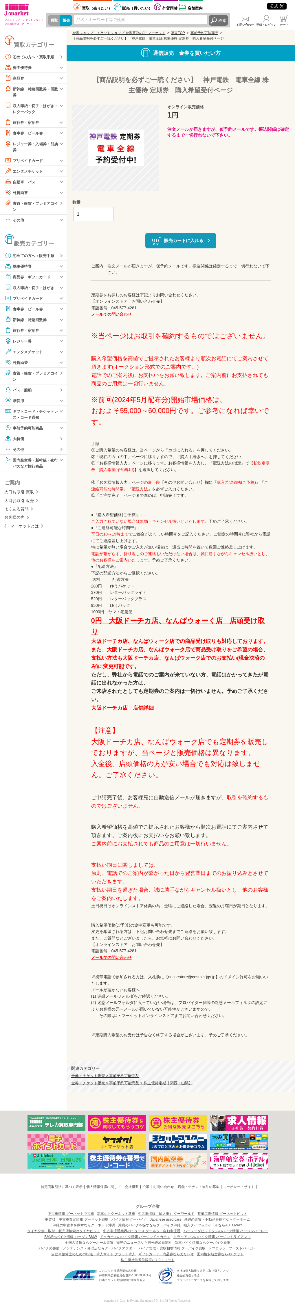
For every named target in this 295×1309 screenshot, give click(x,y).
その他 (15, 221)
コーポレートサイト (238, 1187)
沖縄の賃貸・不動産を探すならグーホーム (217, 1219)
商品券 (15, 78)
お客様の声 (14, 520)
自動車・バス (21, 182)
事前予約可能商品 (25, 430)
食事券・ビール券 (25, 133)
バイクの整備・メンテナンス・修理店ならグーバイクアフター (87, 1248)
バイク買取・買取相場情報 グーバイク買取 (172, 1248)
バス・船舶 (19, 391)
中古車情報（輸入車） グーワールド (166, 1214)
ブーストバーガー (242, 1248)
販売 (67, 20)
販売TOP (178, 33)
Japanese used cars (165, 1219)
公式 (277, 6)
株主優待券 (19, 67)
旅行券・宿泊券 (23, 123)
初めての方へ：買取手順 (31, 56)
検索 (222, 20)
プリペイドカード (25, 161)
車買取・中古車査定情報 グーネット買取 (76, 1219)
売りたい (97, 8)
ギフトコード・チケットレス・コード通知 (31, 416)
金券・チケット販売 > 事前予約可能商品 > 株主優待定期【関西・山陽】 (132, 1083)
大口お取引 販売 (19, 503)
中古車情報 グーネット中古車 (71, 1214)
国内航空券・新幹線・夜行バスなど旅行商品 (31, 465)
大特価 (15, 440)
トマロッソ (217, 1248)
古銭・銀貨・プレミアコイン (31, 207)
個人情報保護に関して (103, 1187)
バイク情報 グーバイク (129, 1219)
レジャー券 (19, 342)
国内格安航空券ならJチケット (220, 1254)
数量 (76, 202)
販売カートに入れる (183, 240)
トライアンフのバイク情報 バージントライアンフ (212, 1237)
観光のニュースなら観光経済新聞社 (144, 1243)
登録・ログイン (266, 24)
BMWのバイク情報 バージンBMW (70, 1237)
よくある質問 (16, 512)
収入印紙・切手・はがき (31, 289)
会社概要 (132, 1187)
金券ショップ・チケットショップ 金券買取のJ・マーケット (118, 33)
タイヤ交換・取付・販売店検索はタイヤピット (63, 1231)
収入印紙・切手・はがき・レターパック (29, 108)
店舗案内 (195, 8)
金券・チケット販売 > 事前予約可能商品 (105, 1076)
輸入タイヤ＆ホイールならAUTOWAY (213, 1225)
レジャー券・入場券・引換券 (31, 147)
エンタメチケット (25, 172)
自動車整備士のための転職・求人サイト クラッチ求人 (93, 1254)
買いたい (137, 8)
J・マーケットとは (21, 528)
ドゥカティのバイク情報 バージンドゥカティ (135, 1237)
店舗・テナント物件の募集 (198, 1187)
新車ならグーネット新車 (116, 1214)
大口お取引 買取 (19, 494)
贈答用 (15, 402)
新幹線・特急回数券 (27, 321)
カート (284, 24)
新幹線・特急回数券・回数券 (31, 91)
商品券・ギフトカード (29, 278)
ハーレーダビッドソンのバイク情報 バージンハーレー (226, 1231)
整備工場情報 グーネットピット (222, 1214)
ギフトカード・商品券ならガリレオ (166, 1254)
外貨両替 (169, 8)
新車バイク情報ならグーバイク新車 (202, 1243)
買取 (54, 20)
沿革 (145, 1187)
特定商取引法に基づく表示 (62, 1187)
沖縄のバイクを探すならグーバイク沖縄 (149, 1225)
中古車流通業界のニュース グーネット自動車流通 (141, 1231)
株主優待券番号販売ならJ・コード (148, 1260)
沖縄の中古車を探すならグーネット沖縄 (84, 1225)
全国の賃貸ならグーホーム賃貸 (89, 1243)
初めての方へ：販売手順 (31, 257)
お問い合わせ (245, 24)
